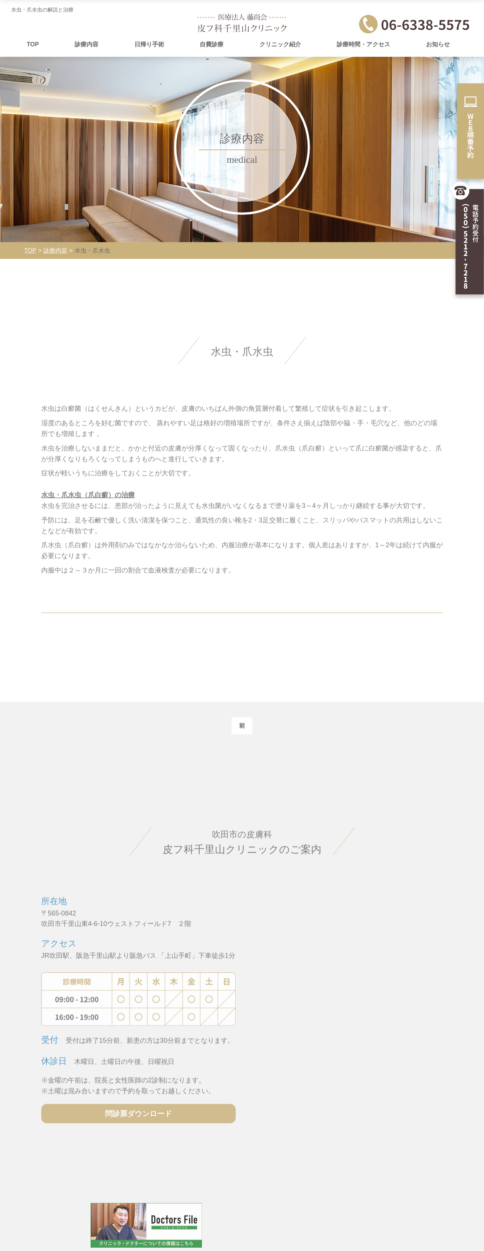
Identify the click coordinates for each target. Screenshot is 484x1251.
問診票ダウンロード (133, 1143)
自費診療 (211, 44)
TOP (33, 44)
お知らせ (438, 44)
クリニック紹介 (280, 44)
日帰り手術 (149, 44)
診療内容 (86, 44)
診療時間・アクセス (363, 44)
